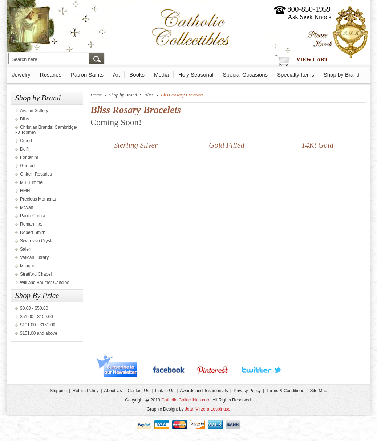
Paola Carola (32, 215)
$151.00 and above (38, 333)
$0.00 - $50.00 (34, 308)
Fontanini (29, 157)
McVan (26, 207)
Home (96, 95)
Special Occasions (245, 74)
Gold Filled (226, 145)
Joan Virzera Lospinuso (207, 409)
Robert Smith (32, 232)
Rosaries (50, 74)
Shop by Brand (342, 74)
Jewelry (21, 74)
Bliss (24, 118)
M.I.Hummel (32, 182)
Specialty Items (295, 74)
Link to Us (164, 390)
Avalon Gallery (34, 110)
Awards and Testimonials (204, 390)
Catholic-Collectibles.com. (186, 400)
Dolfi (24, 149)
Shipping (58, 390)
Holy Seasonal (196, 74)
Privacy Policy (247, 390)
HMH (25, 190)
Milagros (28, 265)
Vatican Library (34, 257)
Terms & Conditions (285, 390)
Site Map (318, 390)
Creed (26, 140)
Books (137, 74)
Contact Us (138, 390)
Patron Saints (87, 74)
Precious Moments (38, 199)
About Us (113, 390)
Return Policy (85, 390)
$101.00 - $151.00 (37, 324)
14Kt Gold (317, 145)
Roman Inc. (31, 224)
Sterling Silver (136, 145)
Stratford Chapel (36, 274)
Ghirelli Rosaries (36, 174)
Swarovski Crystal (37, 240)
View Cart (312, 59)
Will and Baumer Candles (44, 282)
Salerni (26, 249)
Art (116, 74)
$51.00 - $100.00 (36, 316)
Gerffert (27, 165)
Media (161, 74)
